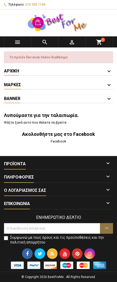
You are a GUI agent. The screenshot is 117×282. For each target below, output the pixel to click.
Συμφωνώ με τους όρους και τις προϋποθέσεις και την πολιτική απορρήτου (57, 239)
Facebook (58, 141)
